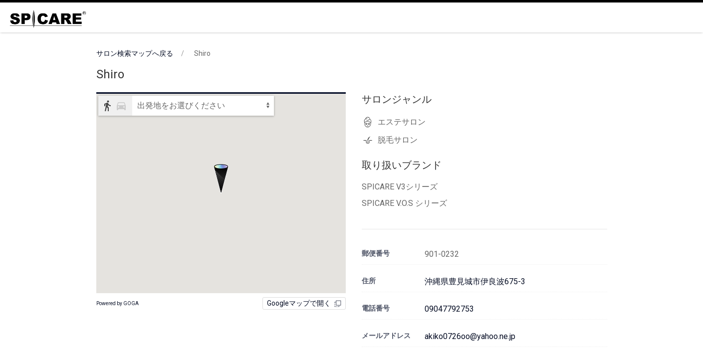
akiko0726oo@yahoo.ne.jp (470, 336)
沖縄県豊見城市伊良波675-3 (475, 281)
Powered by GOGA (117, 303)
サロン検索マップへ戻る (134, 53)
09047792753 (449, 309)
